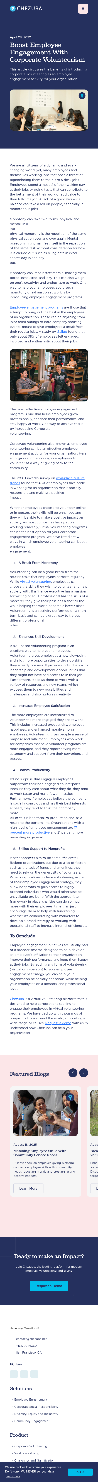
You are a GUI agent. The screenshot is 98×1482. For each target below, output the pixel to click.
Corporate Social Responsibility (36, 1406)
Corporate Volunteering (30, 1446)
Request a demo (58, 1023)
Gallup (62, 331)
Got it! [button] (80, 1472)
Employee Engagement (30, 1399)
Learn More (28, 1188)
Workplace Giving (26, 1453)
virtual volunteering (35, 582)
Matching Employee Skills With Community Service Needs (39, 1153)
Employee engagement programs (36, 307)
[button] (83, 9)
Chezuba (17, 999)
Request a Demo (49, 1286)
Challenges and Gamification (34, 1460)
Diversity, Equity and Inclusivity (36, 1414)
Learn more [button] (13, 1476)
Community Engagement (32, 1421)
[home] (26, 8)
